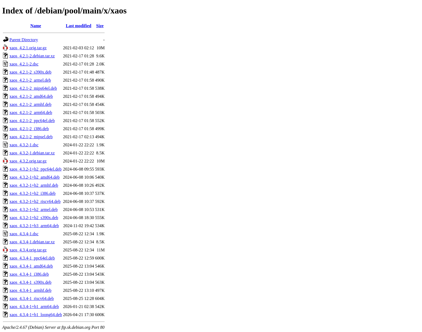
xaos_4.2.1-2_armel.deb (30, 80)
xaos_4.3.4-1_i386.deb (29, 274)
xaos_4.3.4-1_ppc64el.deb (32, 258)
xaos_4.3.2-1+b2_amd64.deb (34, 177)
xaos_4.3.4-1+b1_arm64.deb (34, 306)
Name (35, 25)
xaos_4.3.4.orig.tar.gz (28, 250)
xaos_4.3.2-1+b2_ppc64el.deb (35, 169)
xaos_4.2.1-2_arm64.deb (30, 112)
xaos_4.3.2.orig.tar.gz (28, 161)
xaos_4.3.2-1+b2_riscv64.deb (35, 201)
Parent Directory (23, 39)
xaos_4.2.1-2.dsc (23, 64)
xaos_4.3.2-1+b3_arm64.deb (34, 225)
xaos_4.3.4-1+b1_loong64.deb (35, 314)
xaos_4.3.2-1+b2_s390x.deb (33, 217)
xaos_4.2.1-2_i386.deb (29, 128)
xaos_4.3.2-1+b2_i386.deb (32, 193)
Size (100, 25)
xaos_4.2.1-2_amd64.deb (31, 96)
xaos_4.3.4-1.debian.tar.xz (32, 242)
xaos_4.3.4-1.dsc (23, 233)
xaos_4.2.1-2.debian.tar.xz (32, 56)
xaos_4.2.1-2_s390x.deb (30, 72)
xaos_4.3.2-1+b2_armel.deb (33, 209)
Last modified (78, 25)
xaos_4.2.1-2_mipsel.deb (30, 136)
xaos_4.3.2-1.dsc (23, 145)
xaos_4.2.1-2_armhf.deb (30, 104)
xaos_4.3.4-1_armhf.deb (30, 290)
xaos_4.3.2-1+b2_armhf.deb (33, 185)
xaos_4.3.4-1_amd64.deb (31, 266)
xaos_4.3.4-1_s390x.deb (30, 282)
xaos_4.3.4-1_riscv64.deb (31, 298)
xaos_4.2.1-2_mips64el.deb (33, 88)
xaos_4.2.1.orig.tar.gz (28, 48)
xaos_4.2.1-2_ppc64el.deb (32, 120)
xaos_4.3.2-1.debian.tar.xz (32, 153)
